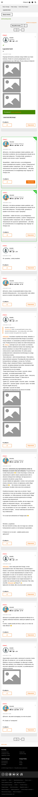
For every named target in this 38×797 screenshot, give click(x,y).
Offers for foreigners (17, 791)
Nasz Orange (6, 6)
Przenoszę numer (5, 752)
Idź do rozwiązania (32, 22)
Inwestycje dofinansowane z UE (8, 794)
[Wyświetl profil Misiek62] (12, 142)
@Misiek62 (6, 336)
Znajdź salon (22, 752)
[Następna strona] (22, 30)
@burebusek (8, 329)
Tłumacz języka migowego (7, 784)
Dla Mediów (4, 764)
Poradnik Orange (23, 784)
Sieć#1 (10, 780)
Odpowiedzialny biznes (18, 780)
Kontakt (20, 762)
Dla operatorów (5, 761)
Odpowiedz (31, 125)
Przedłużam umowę (5, 753)
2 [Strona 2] (20, 30)
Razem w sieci (28, 780)
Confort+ (16, 784)
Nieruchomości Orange (6, 791)
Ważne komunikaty (14, 787)
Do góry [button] (5, 744)
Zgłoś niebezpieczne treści (19, 782)
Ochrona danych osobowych (27, 789)
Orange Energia (5, 787)
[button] (35, 37)
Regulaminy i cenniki (6, 755)
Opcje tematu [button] (6, 14)
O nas (20, 761)
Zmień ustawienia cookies (7, 782)
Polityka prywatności (15, 789)
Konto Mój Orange (23, 6)
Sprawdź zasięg (22, 753)
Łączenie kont (8, 49)
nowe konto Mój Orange (9, 117)
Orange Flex (4, 780)
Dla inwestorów (5, 762)
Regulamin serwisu (24, 787)
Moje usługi (14, 6)
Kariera (20, 764)
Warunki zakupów (5, 789)
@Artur (7, 344)
